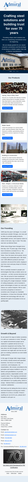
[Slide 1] (11, 71)
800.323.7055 (8, 440)
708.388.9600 (8, 437)
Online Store (13, 473)
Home (8, 473)
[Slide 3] (17, 71)
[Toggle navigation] (5, 8)
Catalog (19, 473)
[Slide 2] (14, 71)
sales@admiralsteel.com (10, 432)
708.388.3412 (22, 446)
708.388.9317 (7, 443)
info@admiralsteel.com (10, 435)
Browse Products (7, 108)
